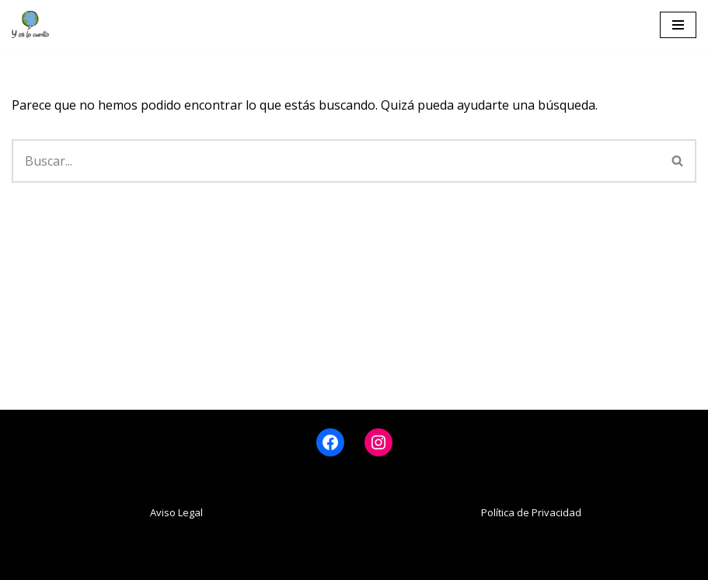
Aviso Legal (176, 512)
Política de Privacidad (531, 512)
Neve (260, 562)
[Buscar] (336, 161)
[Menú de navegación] (678, 25)
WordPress (431, 562)
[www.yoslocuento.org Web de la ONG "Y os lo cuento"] (30, 24)
